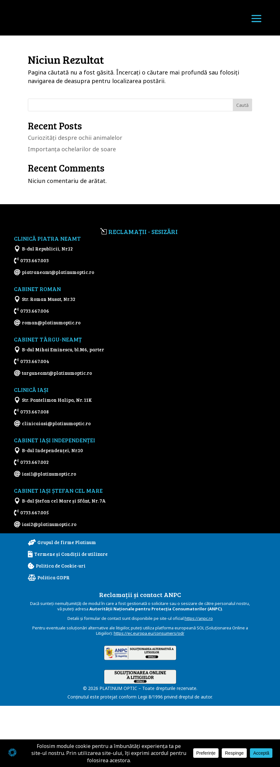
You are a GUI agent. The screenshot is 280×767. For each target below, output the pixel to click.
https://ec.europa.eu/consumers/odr (149, 694)
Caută (242, 105)
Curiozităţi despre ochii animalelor (75, 137)
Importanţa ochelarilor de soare (72, 149)
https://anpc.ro (199, 679)
